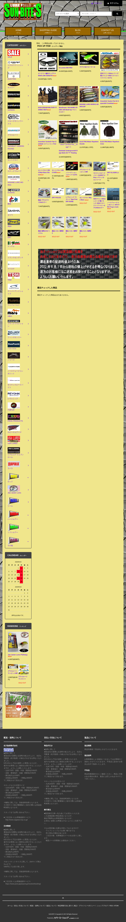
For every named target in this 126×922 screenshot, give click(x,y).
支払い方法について (21, 906)
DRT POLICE (56, 198)
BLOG (78, 31)
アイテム (112, 3)
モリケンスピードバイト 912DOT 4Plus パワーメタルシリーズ (99, 176)
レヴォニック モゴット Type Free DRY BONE (71, 199)
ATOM (116, 906)
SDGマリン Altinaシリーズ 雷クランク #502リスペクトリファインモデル (109, 76)
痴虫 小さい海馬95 (57, 232)
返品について (51, 906)
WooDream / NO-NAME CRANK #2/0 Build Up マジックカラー (68, 110)
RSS (111, 906)
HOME (18, 31)
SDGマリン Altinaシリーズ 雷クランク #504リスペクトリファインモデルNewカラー (99, 203)
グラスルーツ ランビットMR (86, 171)
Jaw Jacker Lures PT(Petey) (17, 655)
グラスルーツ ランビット (22, 678)
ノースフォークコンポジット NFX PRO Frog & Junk (113, 205)
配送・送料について (37, 906)
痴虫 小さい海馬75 (71, 232)
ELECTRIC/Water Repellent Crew (109, 143)
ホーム (10, 906)
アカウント (98, 3)
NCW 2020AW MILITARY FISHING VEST (47, 109)
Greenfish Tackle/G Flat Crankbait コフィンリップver (47, 143)
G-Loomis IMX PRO (67, 68)
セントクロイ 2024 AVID (58, 171)
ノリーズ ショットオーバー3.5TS (71, 174)
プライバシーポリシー (87, 906)
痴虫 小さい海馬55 (85, 232)
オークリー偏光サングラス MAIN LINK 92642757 (47, 75)
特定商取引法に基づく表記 (67, 906)
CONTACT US (107, 31)
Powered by (63, 918)
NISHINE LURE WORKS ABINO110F (89, 105)
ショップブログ (102, 906)
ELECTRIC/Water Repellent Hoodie (89, 143)
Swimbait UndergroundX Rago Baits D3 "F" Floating (68, 152)
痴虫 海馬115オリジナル (44, 232)
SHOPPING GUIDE (48, 31)
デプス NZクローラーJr (87, 67)
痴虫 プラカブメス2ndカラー (43, 201)
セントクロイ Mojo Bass (85, 199)
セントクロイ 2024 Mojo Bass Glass (44, 172)
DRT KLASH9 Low (113, 174)
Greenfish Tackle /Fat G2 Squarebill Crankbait (109, 102)
